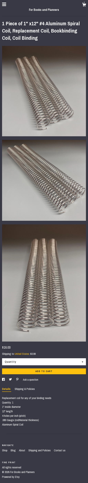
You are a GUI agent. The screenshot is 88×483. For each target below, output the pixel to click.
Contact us (59, 450)
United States (22, 354)
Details (6, 389)
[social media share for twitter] (11, 379)
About (22, 450)
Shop (5, 450)
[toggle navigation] (4, 4)
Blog (13, 450)
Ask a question (30, 379)
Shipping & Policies (25, 389)
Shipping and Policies (39, 450)
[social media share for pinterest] (17, 379)
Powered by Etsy (11, 477)
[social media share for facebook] (4, 379)
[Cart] (84, 5)
